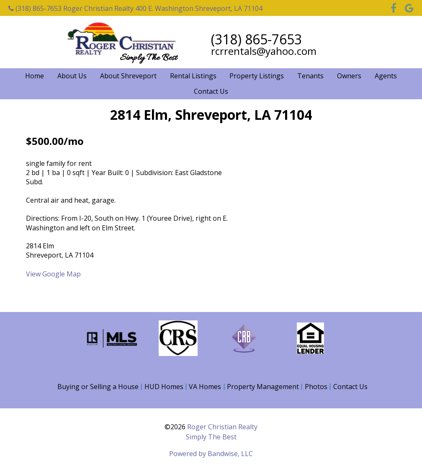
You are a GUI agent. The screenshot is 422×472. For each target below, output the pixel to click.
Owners (349, 75)
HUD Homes (163, 386)
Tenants (310, 75)
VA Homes (205, 386)
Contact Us (211, 91)
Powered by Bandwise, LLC (211, 453)
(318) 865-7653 (35, 8)
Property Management (263, 386)
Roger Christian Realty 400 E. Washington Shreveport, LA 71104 (162, 8)
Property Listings (256, 75)
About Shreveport (128, 75)
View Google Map (53, 274)
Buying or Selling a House (98, 386)
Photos (316, 386)
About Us (72, 75)
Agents (386, 75)
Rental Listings (193, 75)
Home (34, 75)
